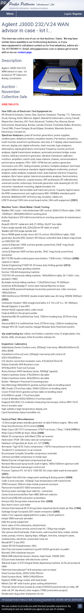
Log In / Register (73, 14)
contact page (24, 52)
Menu (10, 13)
